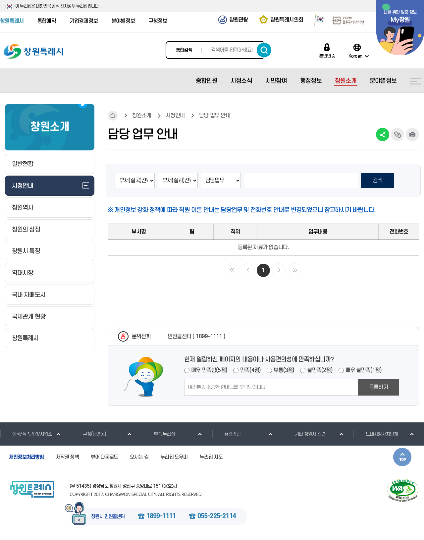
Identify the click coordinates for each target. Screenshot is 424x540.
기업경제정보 (84, 21)
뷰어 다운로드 (104, 457)
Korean (355, 56)
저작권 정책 (67, 457)
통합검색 (184, 50)
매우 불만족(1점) (363, 370)
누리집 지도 (211, 457)
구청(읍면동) (88, 434)
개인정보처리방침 (26, 457)
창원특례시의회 (286, 20)
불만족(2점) (319, 370)
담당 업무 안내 (214, 116)
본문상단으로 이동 (402, 457)
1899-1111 (161, 516)
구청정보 (157, 21)
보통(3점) (284, 370)
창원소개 (141, 116)
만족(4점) (250, 370)
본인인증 (327, 56)
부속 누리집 (158, 434)
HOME (113, 116)
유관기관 (226, 434)
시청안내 (175, 116)
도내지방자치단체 (375, 434)
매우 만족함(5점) (209, 370)
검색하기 (264, 50)
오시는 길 (139, 457)
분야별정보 (123, 21)
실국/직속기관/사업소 (26, 434)
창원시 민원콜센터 (108, 516)
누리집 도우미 (173, 457)
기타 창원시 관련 (304, 434)
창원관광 (238, 20)
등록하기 (378, 387)
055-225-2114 (216, 516)
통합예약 (46, 21)
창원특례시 (12, 21)
